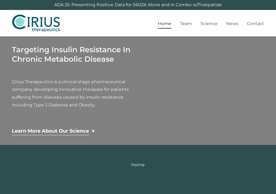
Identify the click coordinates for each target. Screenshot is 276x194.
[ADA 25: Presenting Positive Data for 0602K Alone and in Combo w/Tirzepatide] (138, 5)
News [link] (232, 23)
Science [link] (209, 23)
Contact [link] (255, 23)
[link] (36, 22)
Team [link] (186, 23)
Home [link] (164, 23)
